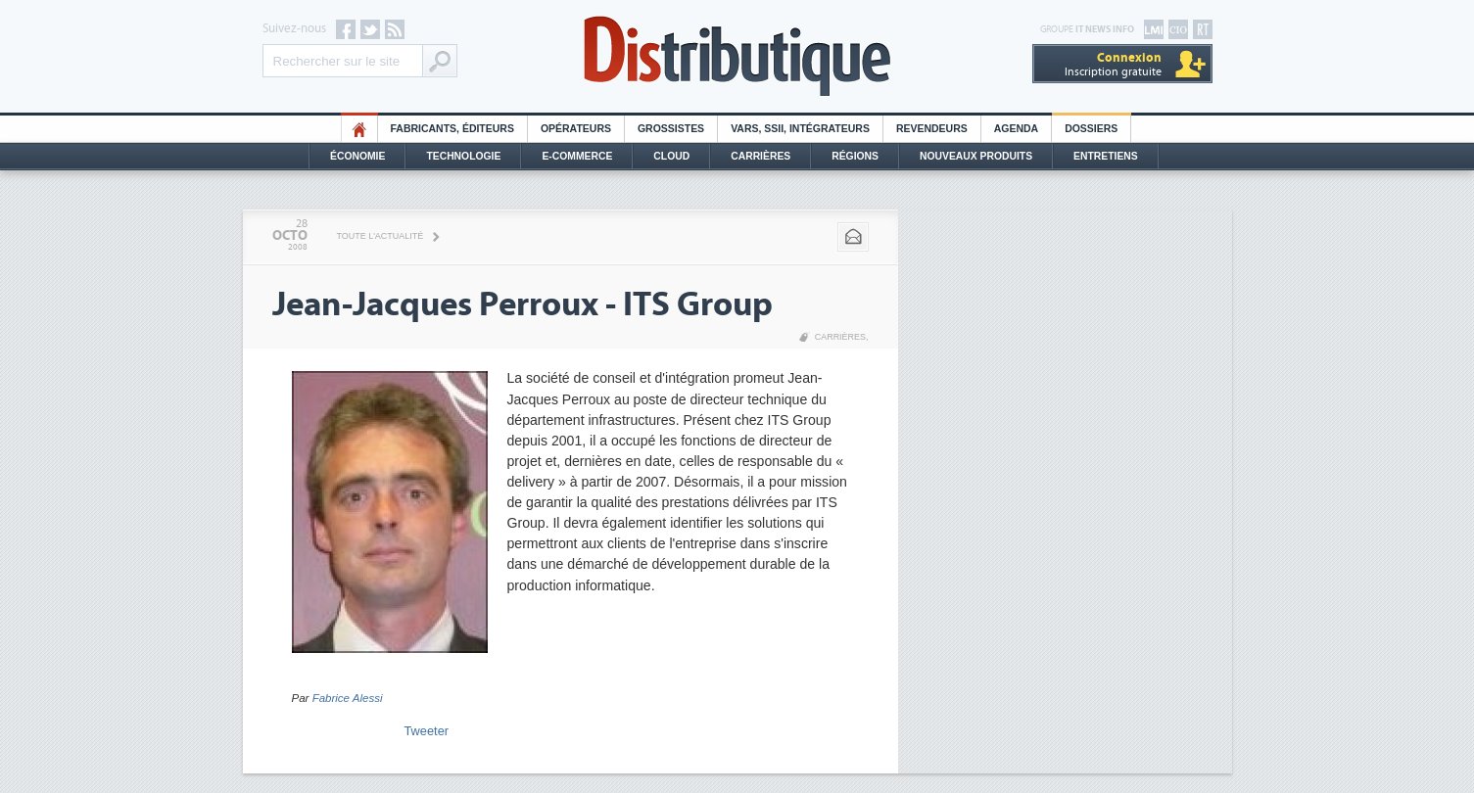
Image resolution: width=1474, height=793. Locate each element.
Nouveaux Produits (976, 156)
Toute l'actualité (380, 236)
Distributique (737, 56)
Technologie (463, 156)
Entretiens (1105, 156)
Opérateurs (576, 128)
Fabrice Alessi (347, 698)
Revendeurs (932, 128)
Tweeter (427, 730)
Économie (357, 156)
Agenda (1016, 128)
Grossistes (671, 128)
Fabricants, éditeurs (452, 128)
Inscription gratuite (1113, 64)
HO (359, 129)
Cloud (671, 156)
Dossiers (1091, 128)
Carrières (760, 156)
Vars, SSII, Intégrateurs (800, 128)
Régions (855, 156)
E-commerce (577, 156)
